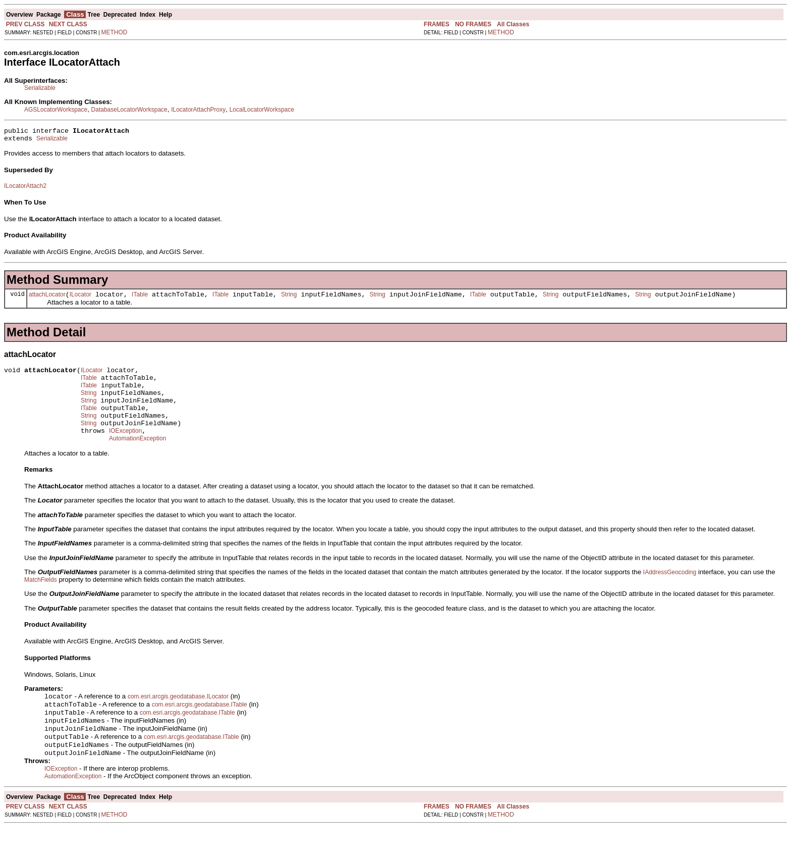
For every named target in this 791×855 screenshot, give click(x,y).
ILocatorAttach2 (25, 188)
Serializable (39, 87)
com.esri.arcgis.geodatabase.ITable (199, 726)
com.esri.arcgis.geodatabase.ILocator (178, 717)
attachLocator (47, 299)
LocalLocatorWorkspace (262, 109)
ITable (140, 299)
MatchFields (40, 599)
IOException (125, 448)
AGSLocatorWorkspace (55, 109)
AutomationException (137, 458)
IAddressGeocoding (669, 591)
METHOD (114, 32)
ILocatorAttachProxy (198, 109)
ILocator (80, 299)
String (289, 299)
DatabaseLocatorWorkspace (129, 109)
